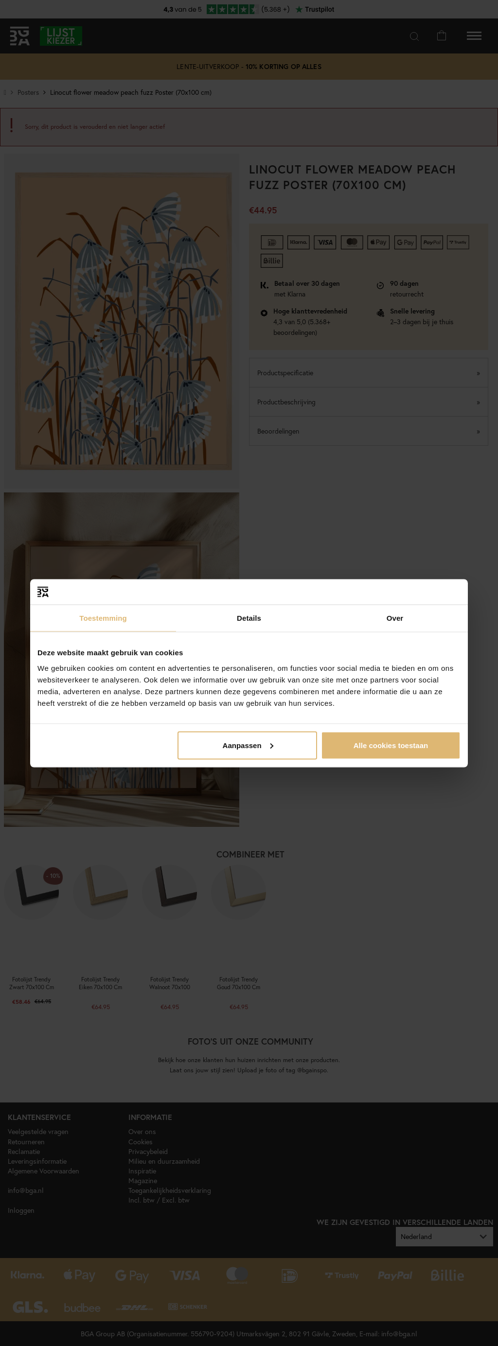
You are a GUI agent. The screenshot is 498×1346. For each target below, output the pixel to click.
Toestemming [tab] (103, 618)
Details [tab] (249, 618)
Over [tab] (395, 618)
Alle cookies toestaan (391, 745)
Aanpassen (248, 745)
